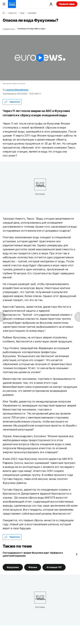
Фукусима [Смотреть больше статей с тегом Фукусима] (13, 567)
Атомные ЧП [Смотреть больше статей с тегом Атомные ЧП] (54, 567)
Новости (12, 13)
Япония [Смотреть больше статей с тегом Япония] (32, 567)
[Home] (4, 13)
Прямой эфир (67, 4)
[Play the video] (40, 57)
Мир (22, 13)
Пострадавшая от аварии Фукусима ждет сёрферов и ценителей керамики (33, 554)
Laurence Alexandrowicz (16, 89)
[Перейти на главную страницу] (12, 4)
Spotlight (32, 13)
